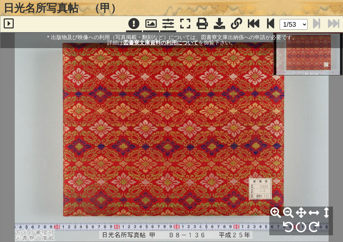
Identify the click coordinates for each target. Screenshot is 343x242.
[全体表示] (301, 213)
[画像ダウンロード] (219, 24)
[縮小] (288, 213)
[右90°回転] (313, 227)
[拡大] (275, 213)
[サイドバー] (8, 24)
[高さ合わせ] (326, 213)
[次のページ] (271, 24)
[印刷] (202, 24)
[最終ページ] (254, 24)
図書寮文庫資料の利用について (160, 42)
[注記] (134, 24)
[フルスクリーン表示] (185, 24)
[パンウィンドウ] (151, 24)
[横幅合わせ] (313, 213)
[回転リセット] (301, 227)
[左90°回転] (288, 227)
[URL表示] (236, 24)
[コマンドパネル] (168, 24)
